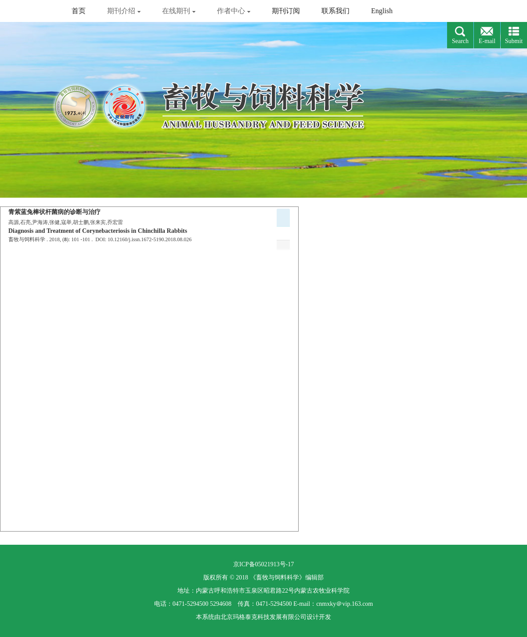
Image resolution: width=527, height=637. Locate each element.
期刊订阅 (286, 10)
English (382, 10)
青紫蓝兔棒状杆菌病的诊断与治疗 (54, 212)
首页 (79, 10)
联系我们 (335, 10)
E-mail (487, 41)
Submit (514, 41)
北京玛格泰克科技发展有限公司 (263, 617)
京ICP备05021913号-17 (263, 564)
